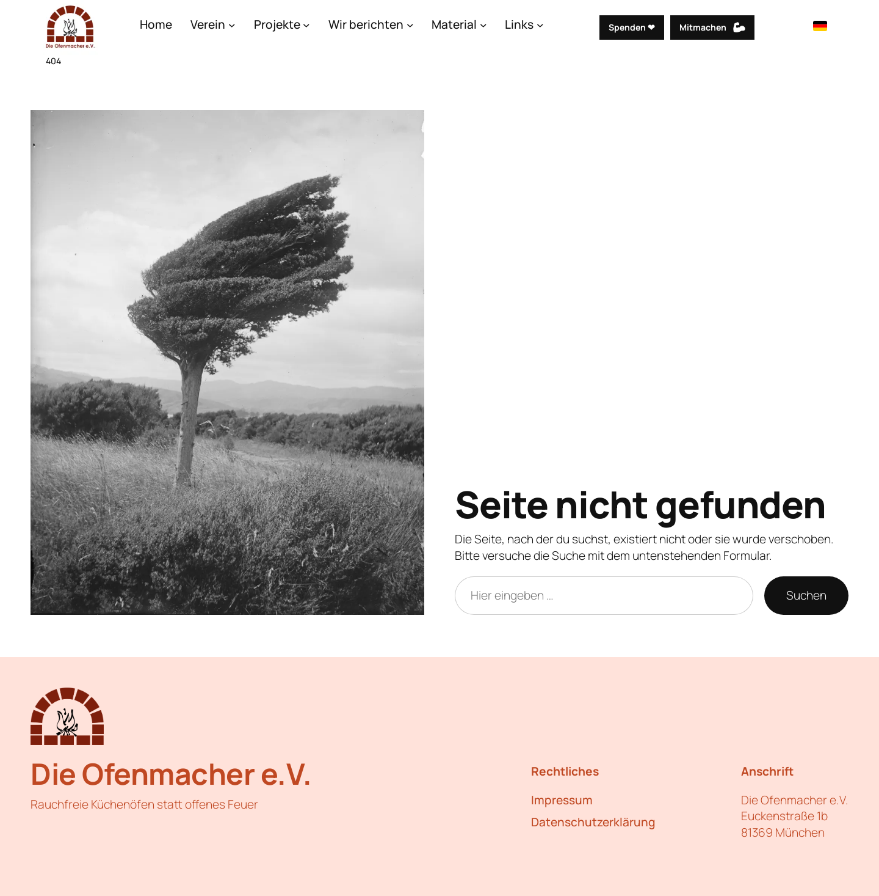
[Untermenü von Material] (483, 24)
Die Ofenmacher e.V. (171, 773)
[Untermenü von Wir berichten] (410, 24)
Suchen (806, 595)
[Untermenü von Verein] (232, 24)
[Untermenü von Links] (540, 24)
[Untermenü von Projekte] (306, 24)
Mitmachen (702, 27)
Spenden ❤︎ (632, 27)
